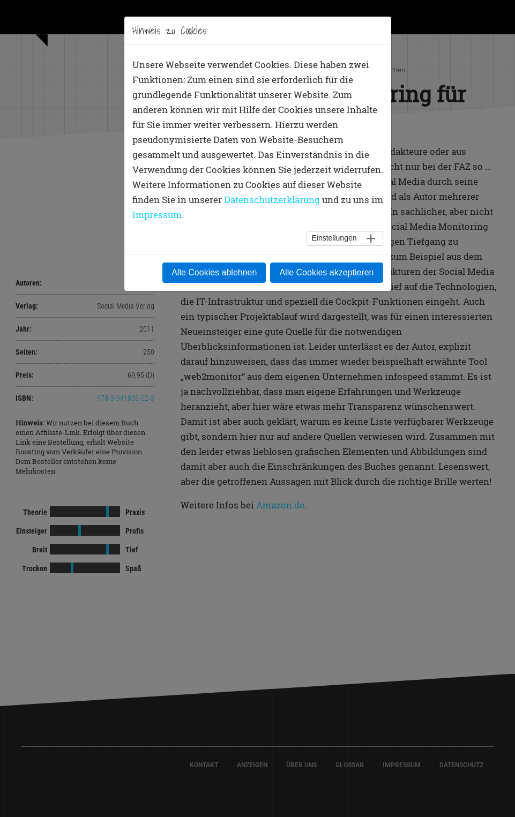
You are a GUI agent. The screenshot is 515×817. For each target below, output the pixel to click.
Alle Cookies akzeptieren (326, 272)
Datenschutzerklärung (272, 199)
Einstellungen (333, 238)
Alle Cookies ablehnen (214, 272)
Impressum (157, 214)
